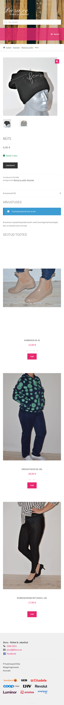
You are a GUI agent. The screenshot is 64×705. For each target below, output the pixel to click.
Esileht (8, 47)
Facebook (9, 653)
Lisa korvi (10, 165)
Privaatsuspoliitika (11, 663)
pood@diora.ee (14, 649)
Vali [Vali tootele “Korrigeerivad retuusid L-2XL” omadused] (32, 614)
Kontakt (7, 670)
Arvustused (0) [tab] (9, 193)
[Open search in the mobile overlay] (32, 22)
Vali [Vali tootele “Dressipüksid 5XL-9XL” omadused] (32, 485)
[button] (57, 61)
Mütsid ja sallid (27, 47)
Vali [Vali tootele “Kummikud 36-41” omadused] (32, 356)
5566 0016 (12, 645)
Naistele (16, 47)
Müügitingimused (11, 667)
